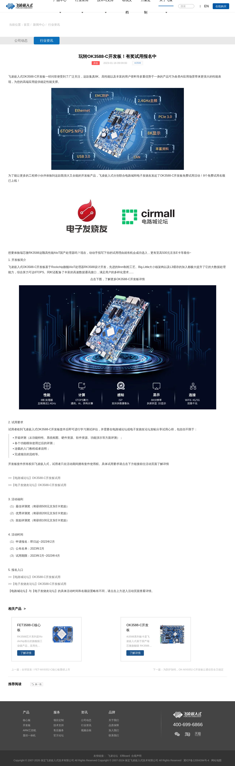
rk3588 (137, 63)
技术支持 (59, 725)
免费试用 (188, 175)
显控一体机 (29, 735)
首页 (27, 24)
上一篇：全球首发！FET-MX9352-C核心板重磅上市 (41, 669)
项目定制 (59, 720)
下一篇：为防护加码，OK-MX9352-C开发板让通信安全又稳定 (188, 669)
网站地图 (216, 760)
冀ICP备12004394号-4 (197, 760)
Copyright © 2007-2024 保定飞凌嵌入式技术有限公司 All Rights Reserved (140, 760)
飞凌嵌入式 (15, 76)
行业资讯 (54, 24)
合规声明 (136, 755)
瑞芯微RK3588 (29, 252)
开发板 (41, 76)
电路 (128, 175)
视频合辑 (86, 730)
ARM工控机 (29, 730)
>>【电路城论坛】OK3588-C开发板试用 (34, 477)
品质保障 (114, 725)
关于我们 (114, 720)
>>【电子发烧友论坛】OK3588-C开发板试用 (37, 485)
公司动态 (21, 40)
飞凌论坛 (113, 755)
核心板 (26, 720)
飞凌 (102, 175)
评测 (23, 437)
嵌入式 (109, 175)
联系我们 (114, 735)
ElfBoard (125, 755)
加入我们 (114, 730)
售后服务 (59, 730)
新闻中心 (39, 24)
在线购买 (220, 6)
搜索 (191, 6)
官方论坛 (59, 735)
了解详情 (25, 653)
